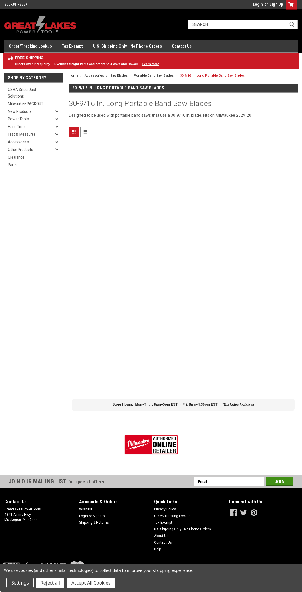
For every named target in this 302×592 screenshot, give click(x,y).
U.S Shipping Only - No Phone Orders (182, 529)
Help (157, 549)
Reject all (50, 583)
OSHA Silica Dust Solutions (22, 93)
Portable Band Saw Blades (154, 75)
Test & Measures (22, 134)
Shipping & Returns (94, 523)
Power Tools (18, 119)
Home (73, 75)
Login (258, 4)
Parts (12, 164)
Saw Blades (119, 75)
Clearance (16, 157)
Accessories (18, 142)
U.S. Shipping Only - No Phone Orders (127, 46)
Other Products (20, 149)
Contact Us (182, 46)
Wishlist (85, 509)
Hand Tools (17, 126)
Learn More (150, 64)
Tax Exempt (72, 46)
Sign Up (276, 4)
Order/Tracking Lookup (30, 46)
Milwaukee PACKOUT (25, 103)
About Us (161, 536)
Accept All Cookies (91, 583)
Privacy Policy (165, 509)
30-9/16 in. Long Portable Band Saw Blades (212, 75)
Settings (20, 583)
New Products (20, 111)
